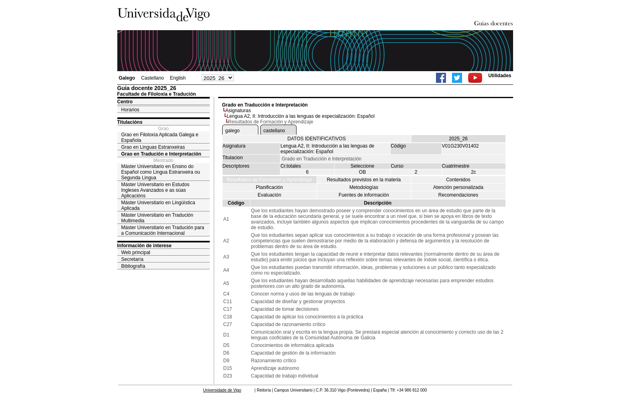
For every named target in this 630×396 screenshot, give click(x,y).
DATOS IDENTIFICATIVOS (316, 139)
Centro (125, 102)
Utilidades (499, 75)
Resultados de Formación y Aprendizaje (269, 180)
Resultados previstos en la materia (364, 180)
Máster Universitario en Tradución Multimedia (157, 218)
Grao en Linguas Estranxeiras (153, 147)
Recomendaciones (458, 195)
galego (232, 130)
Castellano (152, 78)
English (178, 78)
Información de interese (144, 245)
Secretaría (132, 259)
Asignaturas (238, 110)
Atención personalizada (458, 187)
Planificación (269, 187)
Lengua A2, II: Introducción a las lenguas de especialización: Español (300, 116)
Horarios (130, 110)
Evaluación (269, 195)
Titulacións (130, 122)
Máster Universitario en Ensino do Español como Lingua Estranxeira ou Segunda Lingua (160, 172)
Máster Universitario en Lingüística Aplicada (158, 205)
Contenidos (458, 180)
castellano (274, 130)
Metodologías (363, 187)
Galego (127, 78)
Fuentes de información (364, 195)
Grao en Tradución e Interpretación (161, 154)
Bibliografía (133, 266)
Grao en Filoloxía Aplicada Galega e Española (159, 137)
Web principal (135, 252)
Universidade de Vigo (222, 390)
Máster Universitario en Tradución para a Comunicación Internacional (163, 230)
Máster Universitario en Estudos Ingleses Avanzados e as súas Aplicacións (155, 190)
